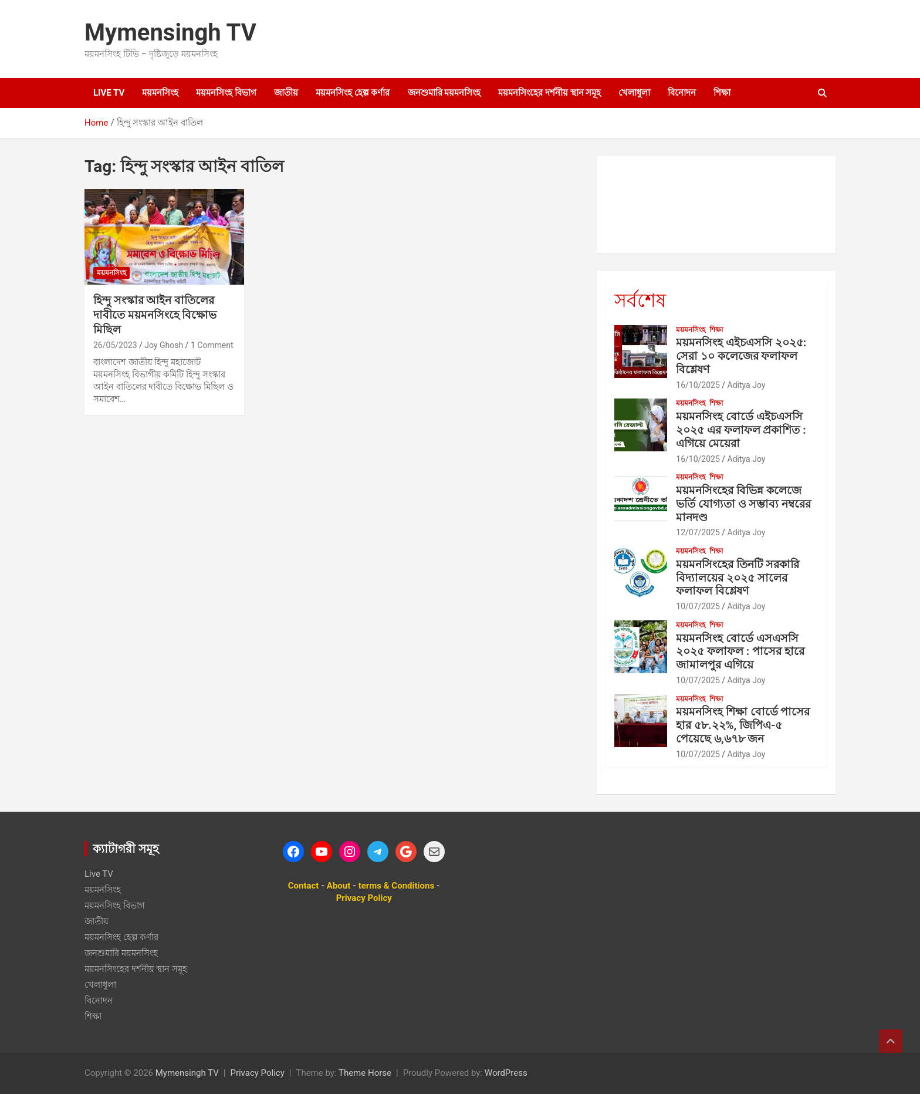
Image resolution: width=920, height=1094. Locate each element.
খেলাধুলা (634, 92)
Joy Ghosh (163, 345)
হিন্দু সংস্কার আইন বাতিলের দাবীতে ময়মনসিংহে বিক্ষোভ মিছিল (155, 314)
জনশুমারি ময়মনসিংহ (444, 92)
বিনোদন (682, 92)
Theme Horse (365, 1073)
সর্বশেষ (640, 300)
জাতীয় (286, 92)
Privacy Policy (257, 1073)
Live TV (108, 92)
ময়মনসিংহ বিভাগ (226, 92)
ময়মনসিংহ (160, 92)
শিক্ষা (721, 92)
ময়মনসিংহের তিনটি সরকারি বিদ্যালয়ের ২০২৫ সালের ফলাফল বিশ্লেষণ (737, 578)
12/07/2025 (698, 532)
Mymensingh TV (170, 32)
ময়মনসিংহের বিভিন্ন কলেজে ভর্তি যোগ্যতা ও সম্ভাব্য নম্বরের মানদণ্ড (743, 504)
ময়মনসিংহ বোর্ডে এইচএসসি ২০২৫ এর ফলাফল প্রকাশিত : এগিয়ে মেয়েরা (741, 430)
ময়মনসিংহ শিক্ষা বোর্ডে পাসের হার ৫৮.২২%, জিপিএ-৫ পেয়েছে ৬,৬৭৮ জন (743, 725)
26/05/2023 (115, 345)
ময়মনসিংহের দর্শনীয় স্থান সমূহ (549, 92)
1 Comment (212, 345)
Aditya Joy (747, 385)
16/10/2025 (698, 385)
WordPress (506, 1073)
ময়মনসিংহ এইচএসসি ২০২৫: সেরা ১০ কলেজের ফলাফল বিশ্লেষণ (741, 356)
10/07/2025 (698, 606)
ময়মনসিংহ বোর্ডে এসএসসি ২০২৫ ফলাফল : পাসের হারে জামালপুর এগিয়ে (740, 652)
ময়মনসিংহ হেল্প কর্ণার (353, 92)
